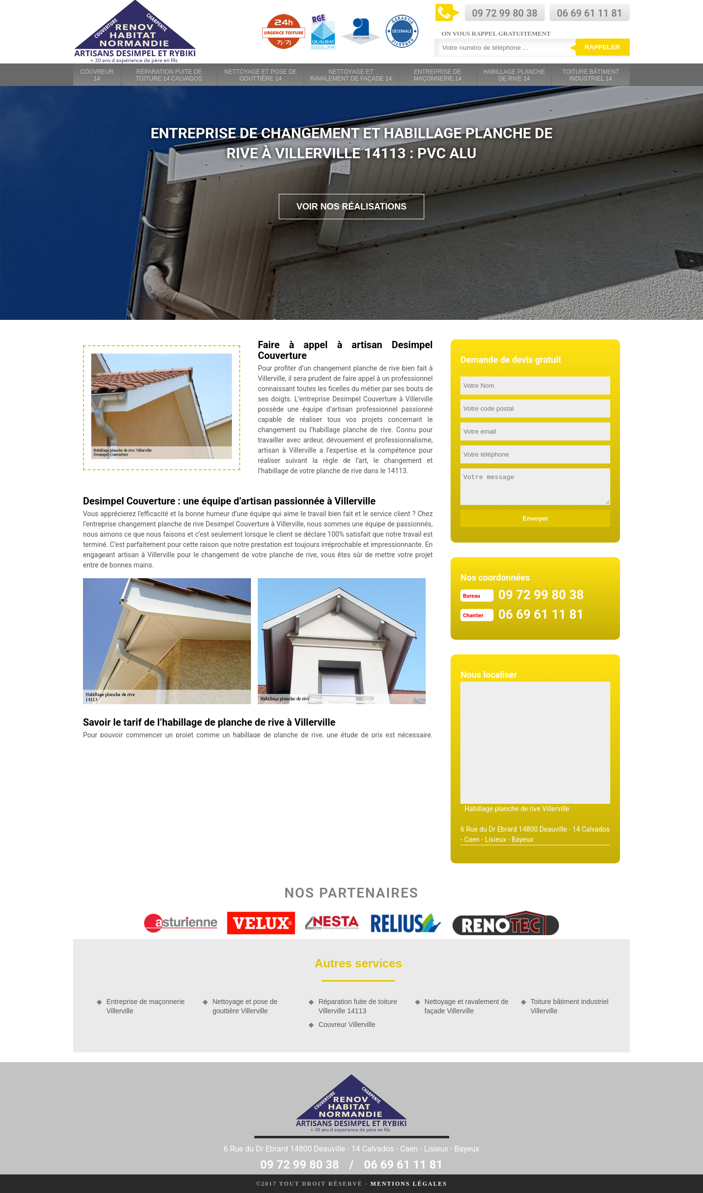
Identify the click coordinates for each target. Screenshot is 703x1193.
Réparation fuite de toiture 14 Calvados (169, 75)
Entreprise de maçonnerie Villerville (145, 1006)
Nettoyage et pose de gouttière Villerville (244, 1006)
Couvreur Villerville (346, 1024)
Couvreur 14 (97, 75)
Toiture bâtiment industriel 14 (590, 75)
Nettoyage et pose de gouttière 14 (261, 75)
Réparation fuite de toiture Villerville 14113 (357, 1006)
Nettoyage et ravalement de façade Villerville (467, 1006)
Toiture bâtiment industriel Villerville (570, 1006)
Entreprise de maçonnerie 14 (437, 75)
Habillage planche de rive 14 (514, 75)
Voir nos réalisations (351, 206)
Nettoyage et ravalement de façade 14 (351, 75)
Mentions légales (409, 1183)
